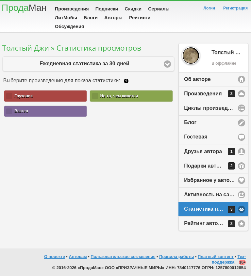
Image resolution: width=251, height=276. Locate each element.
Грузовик (23, 96)
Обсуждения (69, 26)
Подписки (106, 8)
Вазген (21, 111)
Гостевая (195, 136)
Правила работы (176, 256)
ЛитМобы (66, 17)
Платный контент (216, 256)
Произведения (72, 8)
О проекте (54, 256)
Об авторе (197, 79)
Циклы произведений (212, 108)
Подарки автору (209, 166)
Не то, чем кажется (119, 96)
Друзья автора (209, 151)
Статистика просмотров (215, 209)
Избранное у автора (210, 180)
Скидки (133, 8)
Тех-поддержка (229, 259)
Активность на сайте (211, 194)
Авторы (113, 17)
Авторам (78, 256)
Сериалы (158, 8)
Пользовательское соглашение (123, 256)
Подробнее (126, 81)
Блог (190, 122)
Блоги (91, 17)
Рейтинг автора (209, 223)
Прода (24, 8)
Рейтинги (140, 17)
